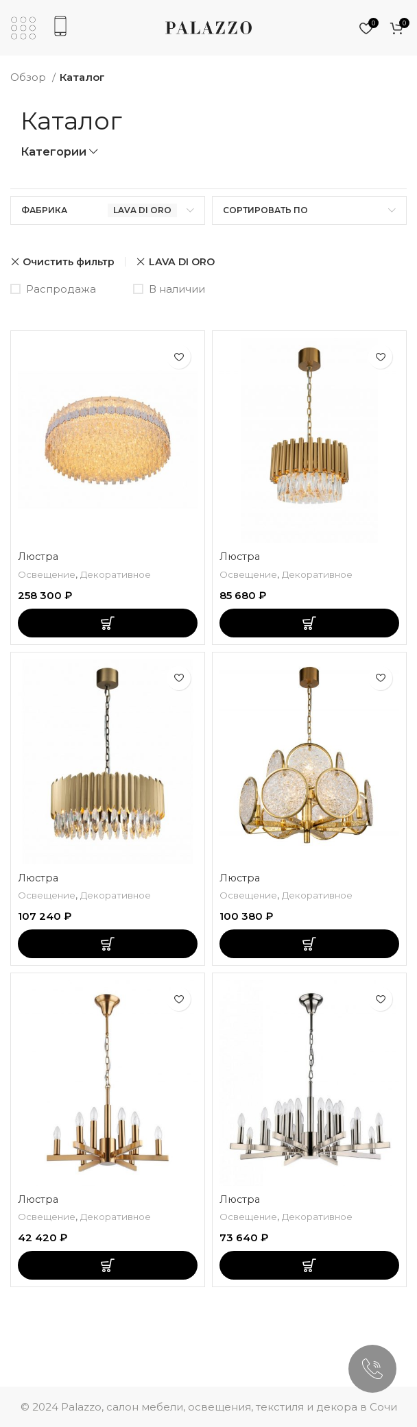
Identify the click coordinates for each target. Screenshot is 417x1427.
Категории (53, 152)
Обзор (29, 77)
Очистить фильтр (69, 262)
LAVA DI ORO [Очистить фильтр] (182, 262)
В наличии (177, 288)
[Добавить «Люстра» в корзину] (108, 623)
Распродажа (61, 288)
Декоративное (123, 574)
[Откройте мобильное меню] (23, 28)
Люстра (39, 556)
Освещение (49, 574)
